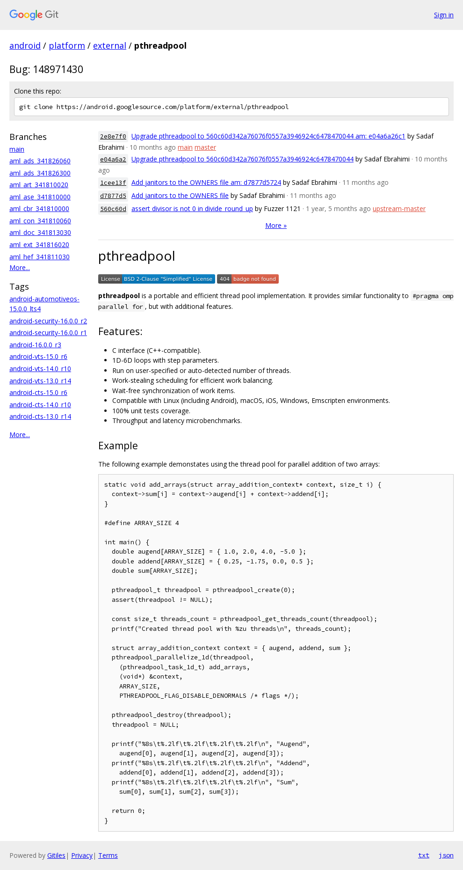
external (109, 45)
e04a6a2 (113, 159)
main (16, 149)
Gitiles (56, 855)
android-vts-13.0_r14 (40, 380)
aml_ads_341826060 (40, 160)
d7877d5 (113, 196)
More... (19, 267)
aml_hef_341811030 (39, 256)
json (446, 855)
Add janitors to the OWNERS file (180, 195)
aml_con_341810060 (40, 220)
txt (423, 855)
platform (67, 45)
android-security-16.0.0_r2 (48, 320)
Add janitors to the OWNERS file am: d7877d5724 (206, 182)
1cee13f (113, 183)
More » (276, 225)
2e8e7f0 (113, 136)
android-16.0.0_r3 (35, 344)
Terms (108, 855)
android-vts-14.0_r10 (40, 368)
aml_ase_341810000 (40, 196)
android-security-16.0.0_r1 (48, 332)
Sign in (444, 14)
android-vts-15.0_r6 (38, 356)
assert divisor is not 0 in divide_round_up (192, 208)
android (25, 45)
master (205, 147)
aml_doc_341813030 (40, 232)
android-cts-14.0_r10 (40, 404)
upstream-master (399, 208)
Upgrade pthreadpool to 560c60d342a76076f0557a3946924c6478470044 (242, 158)
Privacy (82, 855)
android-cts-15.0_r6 (38, 392)
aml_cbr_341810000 (39, 208)
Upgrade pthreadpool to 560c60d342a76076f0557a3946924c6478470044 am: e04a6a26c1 (268, 136)
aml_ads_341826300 (40, 172)
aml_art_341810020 (38, 184)
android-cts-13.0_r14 (40, 416)
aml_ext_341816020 (39, 244)
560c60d (113, 209)
